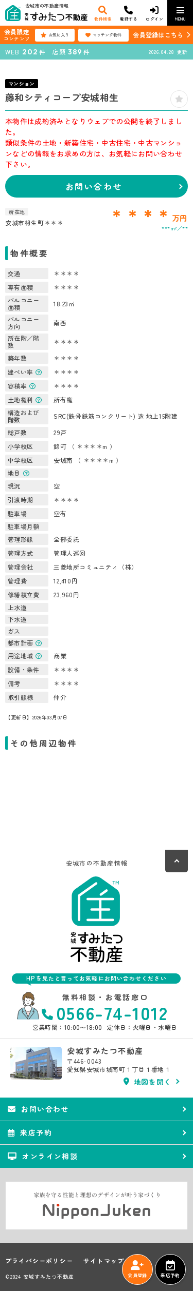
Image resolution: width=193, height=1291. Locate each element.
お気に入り (55, 35)
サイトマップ (103, 1261)
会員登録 (137, 1269)
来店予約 (170, 1269)
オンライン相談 (43, 1156)
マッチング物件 (103, 35)
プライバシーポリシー (39, 1261)
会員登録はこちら (158, 34)
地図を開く (147, 1082)
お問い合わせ (93, 186)
